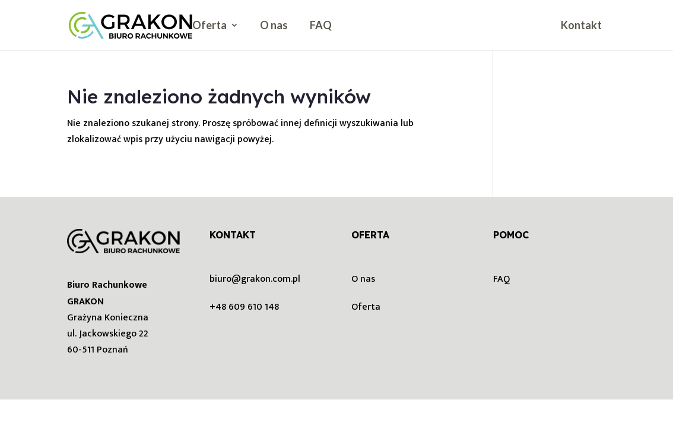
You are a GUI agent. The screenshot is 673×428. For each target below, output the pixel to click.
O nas (274, 26)
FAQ (321, 26)
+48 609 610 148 (244, 307)
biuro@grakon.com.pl (254, 279)
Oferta (209, 26)
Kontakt (581, 26)
